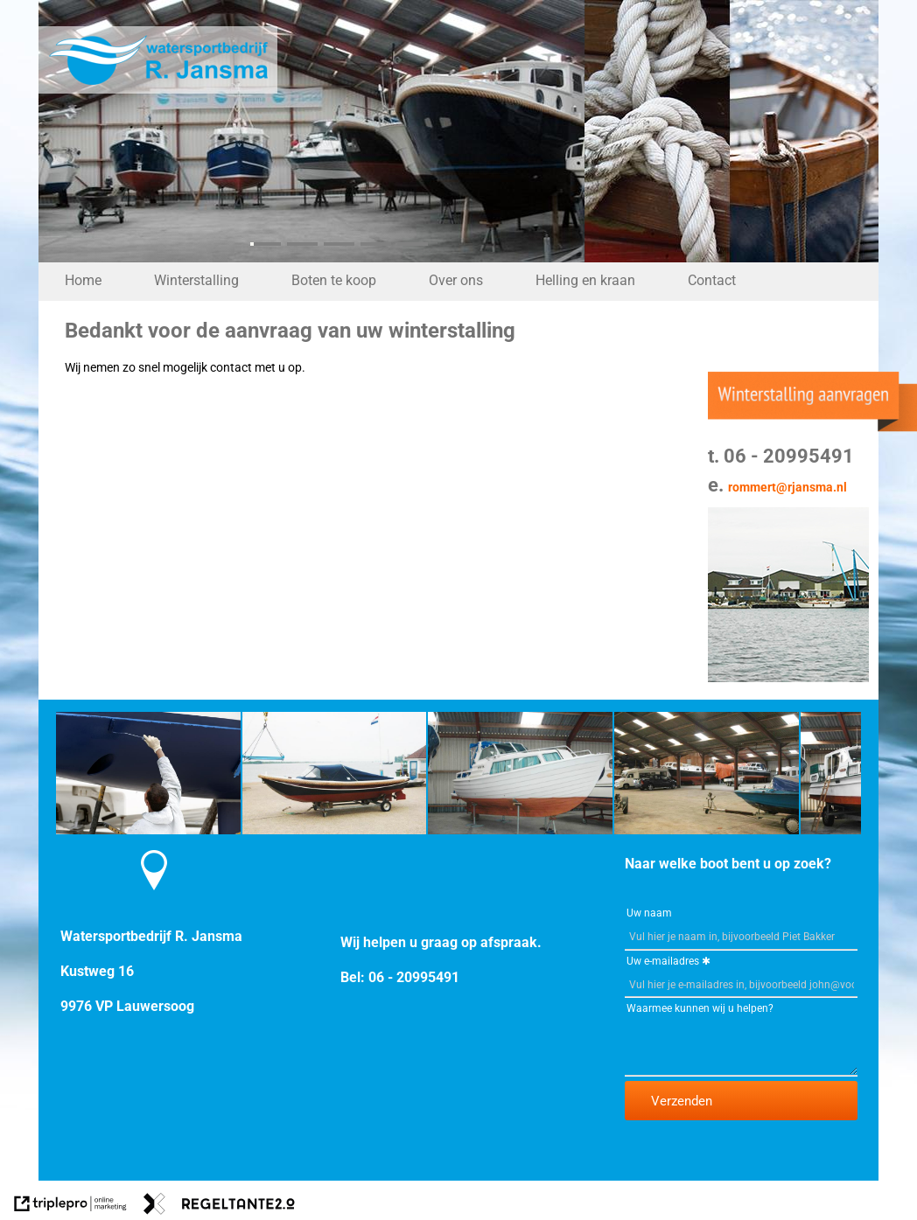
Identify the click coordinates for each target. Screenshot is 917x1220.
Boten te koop (333, 280)
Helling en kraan (585, 280)
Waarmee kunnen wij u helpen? (700, 1008)
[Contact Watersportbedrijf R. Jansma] (154, 901)
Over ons (456, 280)
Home (83, 280)
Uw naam (649, 913)
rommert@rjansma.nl (787, 487)
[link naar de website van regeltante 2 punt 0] (219, 1206)
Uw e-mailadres (662, 961)
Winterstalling (196, 280)
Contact (712, 280)
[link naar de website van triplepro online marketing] (70, 1206)
